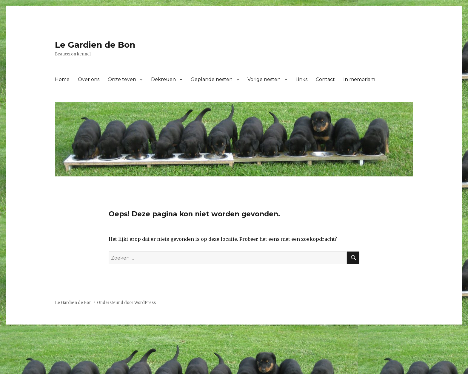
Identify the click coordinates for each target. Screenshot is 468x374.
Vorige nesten (264, 79)
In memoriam (359, 79)
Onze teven (122, 79)
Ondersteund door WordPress (126, 302)
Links (301, 79)
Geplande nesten (212, 79)
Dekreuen (163, 79)
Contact (325, 79)
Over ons (88, 79)
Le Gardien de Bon (95, 45)
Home (62, 79)
